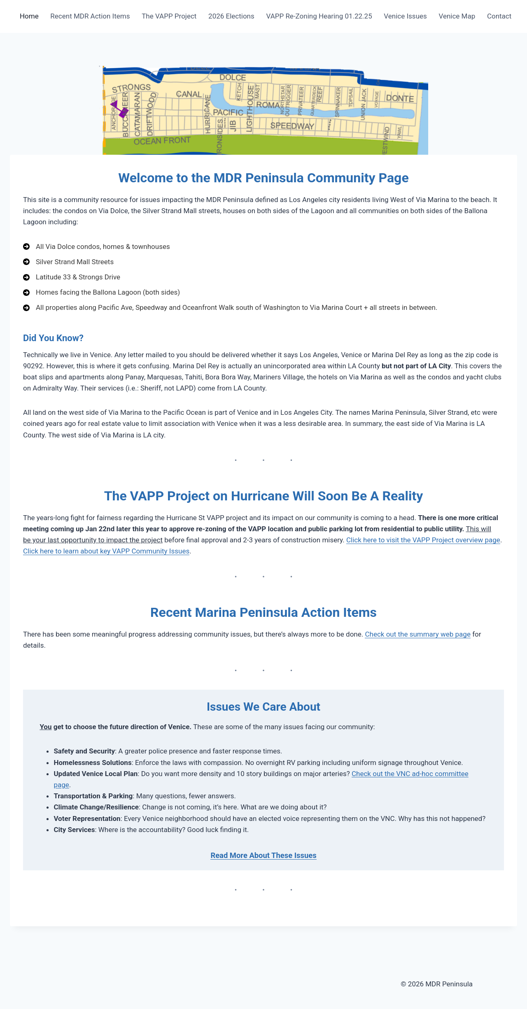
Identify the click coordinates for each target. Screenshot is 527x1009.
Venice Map (456, 16)
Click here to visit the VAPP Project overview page (423, 540)
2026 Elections (231, 16)
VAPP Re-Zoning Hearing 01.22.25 (319, 16)
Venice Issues (405, 16)
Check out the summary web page (417, 634)
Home (29, 16)
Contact (499, 16)
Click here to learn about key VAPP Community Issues (106, 551)
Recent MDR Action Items (90, 16)
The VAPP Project (169, 16)
